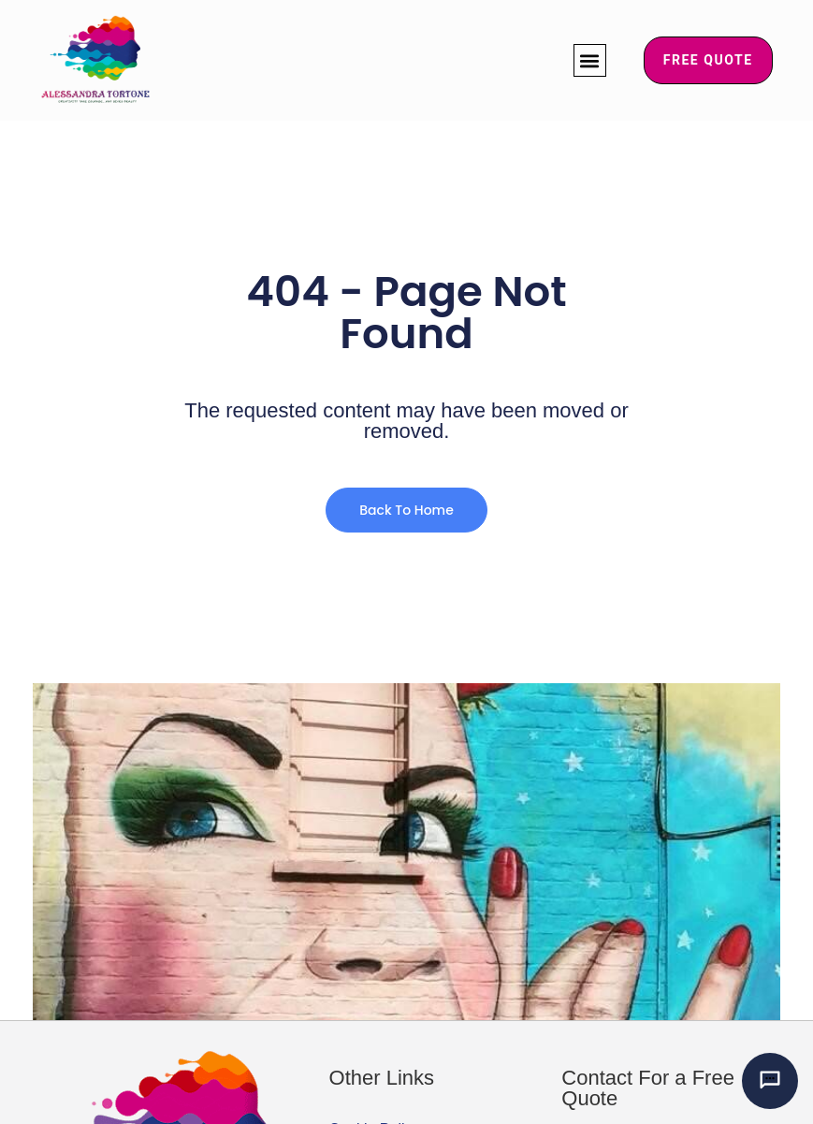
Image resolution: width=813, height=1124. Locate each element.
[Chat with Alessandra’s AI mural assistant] (770, 1081)
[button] (589, 60)
